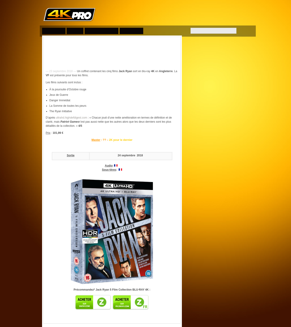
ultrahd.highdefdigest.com (71, 117)
